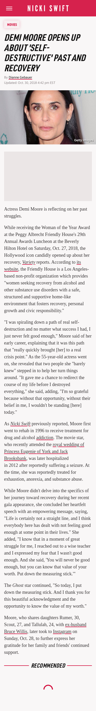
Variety (28, 262)
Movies (12, 24)
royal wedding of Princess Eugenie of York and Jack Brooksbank (44, 451)
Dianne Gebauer (20, 77)
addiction (44, 437)
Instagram (62, 631)
